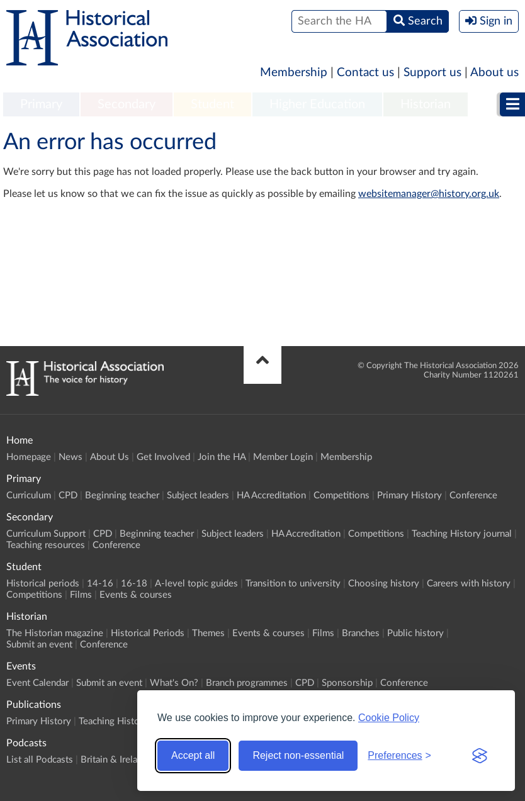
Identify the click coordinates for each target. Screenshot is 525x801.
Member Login (283, 457)
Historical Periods (147, 633)
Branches (361, 633)
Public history (415, 633)
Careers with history (469, 583)
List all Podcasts (39, 760)
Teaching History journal (462, 534)
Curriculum (28, 495)
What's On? (174, 683)
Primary (41, 104)
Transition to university (293, 583)
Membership (293, 73)
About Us (109, 457)
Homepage (28, 457)
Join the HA (222, 457)
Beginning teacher (122, 495)
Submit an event (39, 644)
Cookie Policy (388, 717)
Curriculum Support (46, 534)
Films (81, 595)
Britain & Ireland (114, 760)
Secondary (126, 104)
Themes (208, 633)
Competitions (341, 495)
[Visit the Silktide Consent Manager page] (480, 756)
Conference (473, 495)
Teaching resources (45, 545)
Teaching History (113, 721)
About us (494, 73)
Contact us (365, 73)
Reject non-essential (298, 755)
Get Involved (163, 457)
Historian (425, 104)
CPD (68, 495)
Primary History (409, 495)
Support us (432, 73)
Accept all (193, 755)
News (70, 457)
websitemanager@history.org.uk (428, 194)
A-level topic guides (196, 583)
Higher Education (317, 104)
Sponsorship (347, 683)
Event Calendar (37, 683)
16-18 (134, 583)
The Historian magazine (54, 633)
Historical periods (42, 583)
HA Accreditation (271, 495)
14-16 (100, 583)
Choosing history (383, 583)
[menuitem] (41, 105)
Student (212, 104)
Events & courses (135, 595)
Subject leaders (198, 495)
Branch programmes (247, 683)
